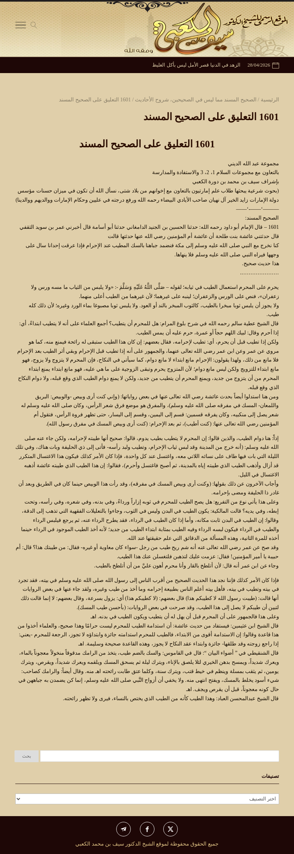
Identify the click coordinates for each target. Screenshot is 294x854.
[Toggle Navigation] (20, 26)
